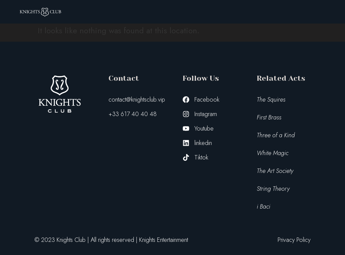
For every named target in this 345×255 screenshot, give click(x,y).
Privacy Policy (294, 239)
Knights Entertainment (163, 239)
